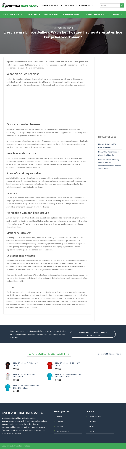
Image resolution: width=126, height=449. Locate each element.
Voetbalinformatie (12, 14)
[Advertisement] (47, 105)
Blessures (57, 28)
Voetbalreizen (50, 5)
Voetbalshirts (68, 5)
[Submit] (122, 5)
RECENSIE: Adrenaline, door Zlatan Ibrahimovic (109, 153)
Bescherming (115, 14)
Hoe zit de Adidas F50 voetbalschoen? (107, 145)
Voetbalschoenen (72, 14)
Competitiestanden (94, 14)
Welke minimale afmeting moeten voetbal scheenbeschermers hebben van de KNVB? (109, 164)
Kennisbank (86, 5)
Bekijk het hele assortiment (111, 354)
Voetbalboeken (51, 14)
